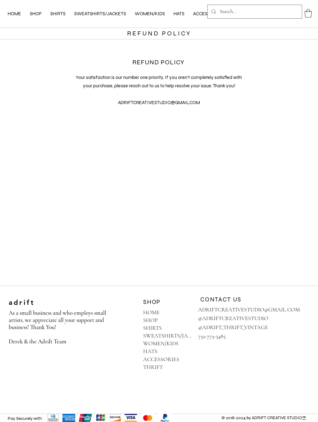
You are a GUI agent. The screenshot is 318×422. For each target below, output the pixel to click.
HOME (151, 312)
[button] (308, 13)
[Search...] (254, 11)
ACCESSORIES (161, 359)
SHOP (150, 320)
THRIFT (153, 367)
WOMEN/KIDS (161, 343)
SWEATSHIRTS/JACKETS (168, 335)
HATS (150, 351)
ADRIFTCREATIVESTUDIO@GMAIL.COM (159, 102)
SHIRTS (152, 327)
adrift (22, 302)
